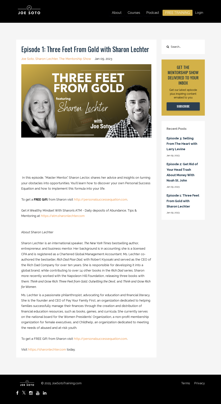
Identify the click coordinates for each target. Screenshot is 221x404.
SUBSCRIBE (183, 106)
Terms (185, 383)
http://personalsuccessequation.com (100, 199)
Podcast (152, 13)
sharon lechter (46, 59)
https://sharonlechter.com (47, 349)
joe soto (27, 59)
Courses (134, 13)
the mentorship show (75, 59)
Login (199, 12)
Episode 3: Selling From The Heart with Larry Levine (182, 144)
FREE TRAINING (177, 13)
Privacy (199, 383)
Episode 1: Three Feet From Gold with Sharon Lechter (183, 201)
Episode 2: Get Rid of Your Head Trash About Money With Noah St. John (182, 172)
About (116, 13)
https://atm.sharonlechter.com (63, 216)
